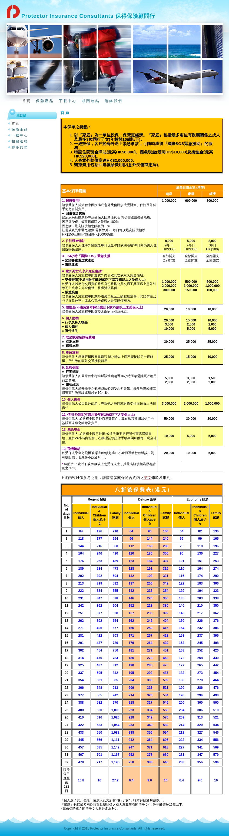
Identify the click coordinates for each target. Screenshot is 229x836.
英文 (147, 477)
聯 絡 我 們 (113, 101)
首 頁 (26, 101)
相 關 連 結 (90, 101)
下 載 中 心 (67, 101)
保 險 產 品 (44, 101)
